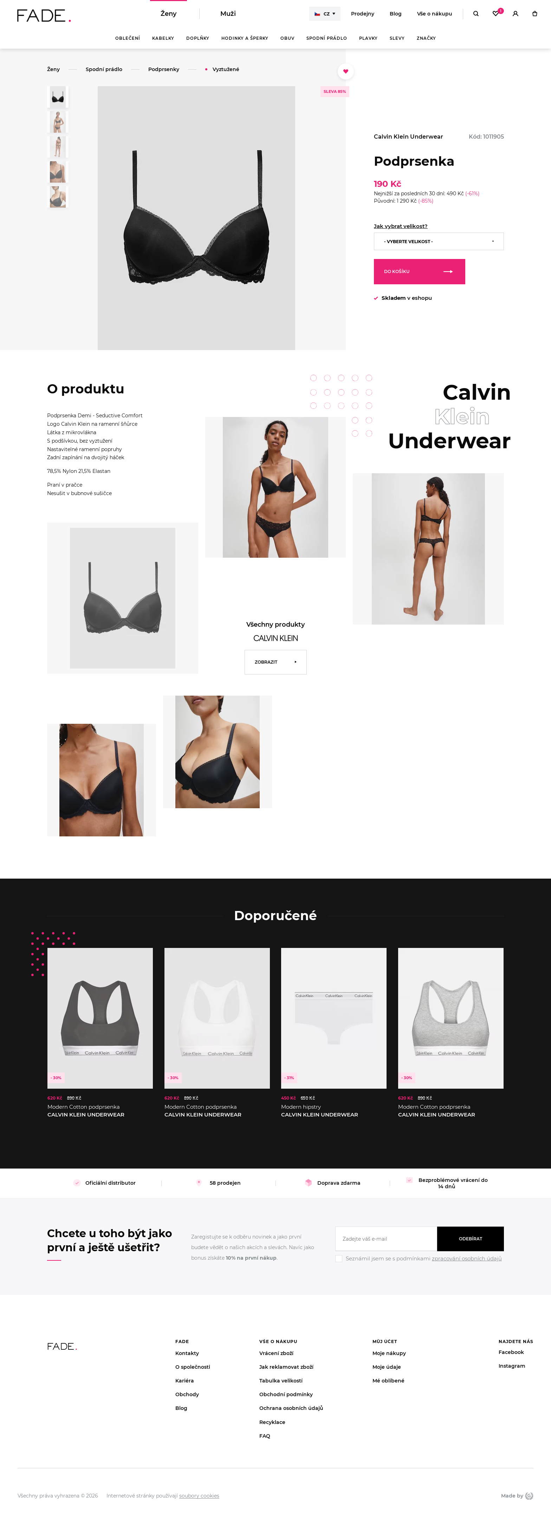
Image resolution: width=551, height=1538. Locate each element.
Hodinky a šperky (244, 38)
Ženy (168, 14)
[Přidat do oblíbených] (346, 71)
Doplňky (197, 38)
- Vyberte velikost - (408, 241)
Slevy (397, 38)
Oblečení (127, 38)
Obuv (287, 38)
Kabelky (163, 38)
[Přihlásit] (515, 14)
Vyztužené (226, 69)
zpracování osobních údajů (467, 1258)
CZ (322, 14)
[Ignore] (419, 1263)
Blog (396, 14)
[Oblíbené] (496, 14)
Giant (529, 1496)
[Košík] (534, 14)
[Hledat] (476, 14)
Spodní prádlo (326, 38)
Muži (228, 14)
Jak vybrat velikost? (401, 226)
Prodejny (362, 14)
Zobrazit (266, 662)
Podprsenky (163, 69)
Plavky (368, 38)
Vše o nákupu (434, 14)
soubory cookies (199, 1496)
